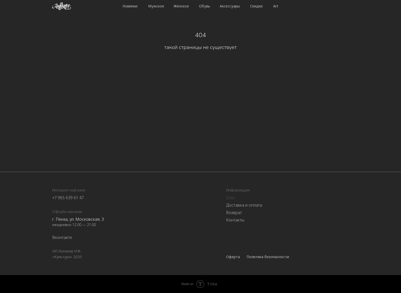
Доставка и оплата (244, 205)
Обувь (204, 6)
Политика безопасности (268, 256)
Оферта (233, 256)
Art (275, 6)
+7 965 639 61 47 (68, 197)
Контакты (235, 220)
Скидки (256, 6)
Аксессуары (230, 6)
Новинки (129, 6)
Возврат (234, 212)
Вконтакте (62, 237)
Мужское (156, 6)
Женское (181, 6)
